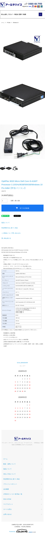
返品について (5, 222)
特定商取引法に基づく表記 (9, 228)
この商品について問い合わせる (11, 233)
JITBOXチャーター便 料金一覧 (12, 494)
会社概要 (6, 489)
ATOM (9, 499)
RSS (4, 499)
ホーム (2, 22)
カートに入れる (22, 208)
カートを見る (7, 509)
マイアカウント (8, 504)
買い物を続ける (6, 238)
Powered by (22, 531)
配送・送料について (9, 464)
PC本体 (8, 22)
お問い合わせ (7, 514)
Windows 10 (15, 22)
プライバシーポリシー (10, 484)
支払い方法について (9, 474)
